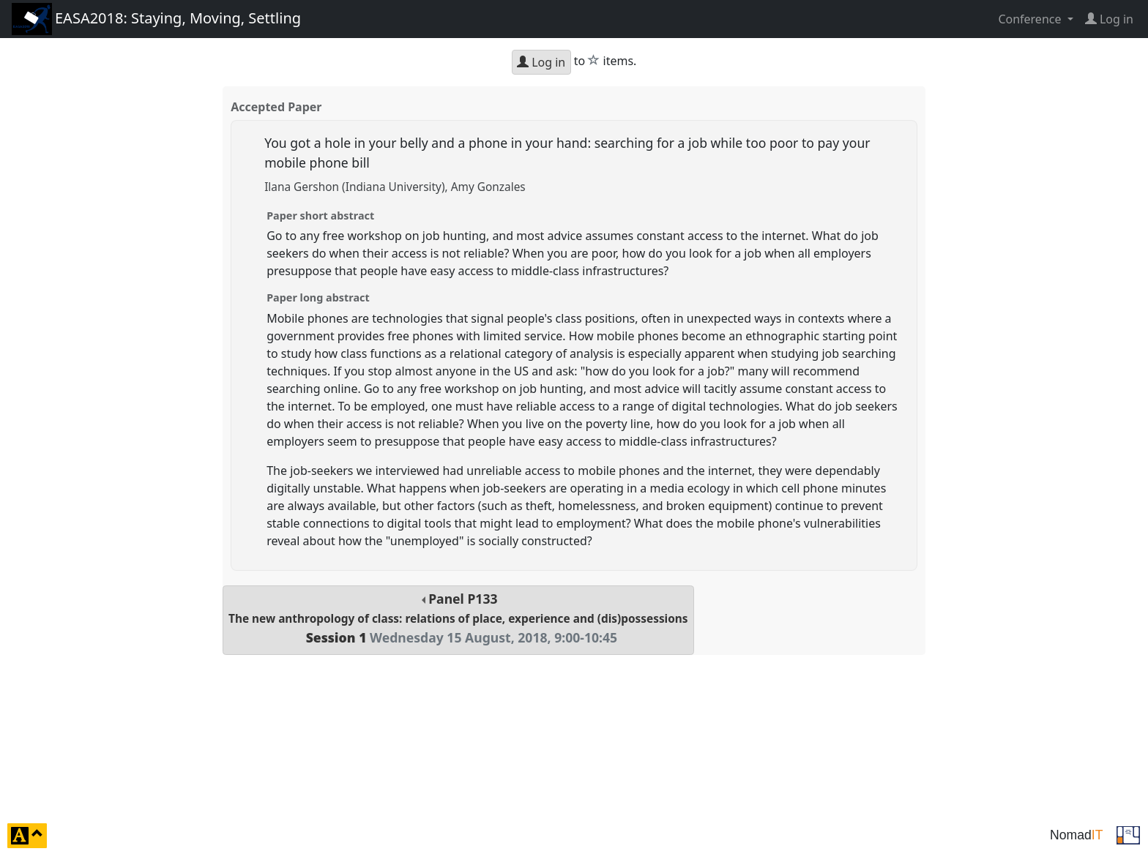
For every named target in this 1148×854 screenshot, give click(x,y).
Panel (458, 618)
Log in (541, 62)
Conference (1031, 19)
